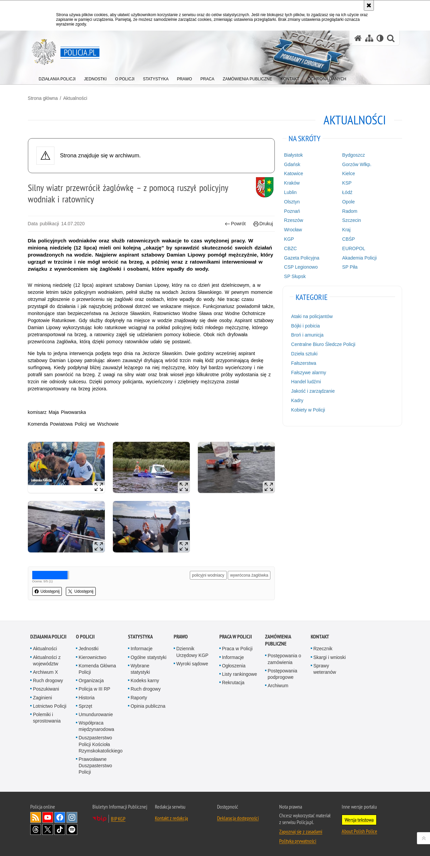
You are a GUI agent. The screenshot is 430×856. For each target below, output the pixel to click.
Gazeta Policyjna (300, 257)
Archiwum (278, 683)
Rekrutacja (233, 680)
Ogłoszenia (234, 663)
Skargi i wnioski (329, 655)
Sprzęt (85, 703)
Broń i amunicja (306, 334)
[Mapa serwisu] (369, 38)
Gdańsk (291, 164)
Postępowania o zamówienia (284, 657)
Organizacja (91, 678)
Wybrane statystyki (140, 666)
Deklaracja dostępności (238, 815)
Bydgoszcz (352, 154)
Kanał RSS (35, 815)
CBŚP (347, 238)
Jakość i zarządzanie (312, 390)
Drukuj (262, 223)
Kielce (347, 173)
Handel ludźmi (305, 381)
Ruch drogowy (48, 678)
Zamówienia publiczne (278, 638)
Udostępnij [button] (49, 589)
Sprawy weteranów (324, 666)
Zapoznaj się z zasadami (300, 829)
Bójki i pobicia (304, 325)
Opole (347, 201)
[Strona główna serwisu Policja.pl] (358, 38)
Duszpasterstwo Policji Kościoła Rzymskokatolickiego (101, 742)
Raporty (139, 695)
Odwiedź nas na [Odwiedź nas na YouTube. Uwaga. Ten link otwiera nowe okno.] (47, 815)
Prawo (181, 634)
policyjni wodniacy (207, 573)
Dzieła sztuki (303, 353)
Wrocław (292, 229)
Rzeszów (292, 220)
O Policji (85, 634)
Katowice (292, 173)
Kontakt (320, 634)
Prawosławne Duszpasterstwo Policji (95, 763)
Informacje (142, 646)
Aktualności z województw (46, 658)
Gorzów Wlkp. (355, 164)
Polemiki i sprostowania (47, 715)
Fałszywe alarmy (307, 372)
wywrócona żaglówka (248, 573)
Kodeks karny (145, 678)
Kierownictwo (92, 655)
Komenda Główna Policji (97, 666)
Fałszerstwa (302, 362)
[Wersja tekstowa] (380, 38)
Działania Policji (48, 634)
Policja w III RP (94, 687)
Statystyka (140, 634)
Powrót (234, 223)
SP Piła (348, 266)
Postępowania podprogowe (282, 671)
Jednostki (88, 646)
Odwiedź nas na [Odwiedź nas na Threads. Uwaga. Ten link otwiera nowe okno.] (35, 827)
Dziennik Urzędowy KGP (192, 650)
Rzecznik (323, 646)
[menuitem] (57, 77)
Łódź (346, 192)
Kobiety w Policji (307, 409)
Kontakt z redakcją (171, 815)
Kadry (296, 400)
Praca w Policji (235, 634)
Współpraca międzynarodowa (96, 724)
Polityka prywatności (297, 838)
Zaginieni (42, 695)
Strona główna (45, 98)
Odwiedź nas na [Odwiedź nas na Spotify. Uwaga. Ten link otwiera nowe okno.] (72, 827)
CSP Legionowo (300, 266)
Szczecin (350, 220)
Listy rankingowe (239, 671)
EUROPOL (352, 248)
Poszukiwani (46, 687)
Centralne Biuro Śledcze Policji (322, 344)
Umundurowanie (96, 712)
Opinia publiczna (148, 703)
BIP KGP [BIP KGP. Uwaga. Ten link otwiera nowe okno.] (118, 816)
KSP (345, 182)
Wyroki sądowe (192, 661)
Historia (86, 695)
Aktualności (78, 98)
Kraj (345, 229)
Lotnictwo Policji (50, 703)
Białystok (292, 154)
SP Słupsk (294, 276)
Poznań (291, 210)
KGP (288, 238)
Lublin (289, 192)
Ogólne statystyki (149, 655)
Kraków (291, 182)
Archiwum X (45, 669)
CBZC (289, 248)
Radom (348, 210)
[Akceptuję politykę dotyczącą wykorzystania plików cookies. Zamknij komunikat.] (369, 5)
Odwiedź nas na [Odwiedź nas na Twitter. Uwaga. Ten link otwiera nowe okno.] (47, 827)
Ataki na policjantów (311, 316)
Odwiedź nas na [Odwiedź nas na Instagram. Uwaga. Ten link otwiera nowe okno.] (72, 815)
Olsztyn (291, 201)
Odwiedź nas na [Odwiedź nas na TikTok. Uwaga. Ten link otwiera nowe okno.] (59, 827)
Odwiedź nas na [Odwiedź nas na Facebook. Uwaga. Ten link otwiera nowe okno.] (59, 815)
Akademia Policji (358, 257)
